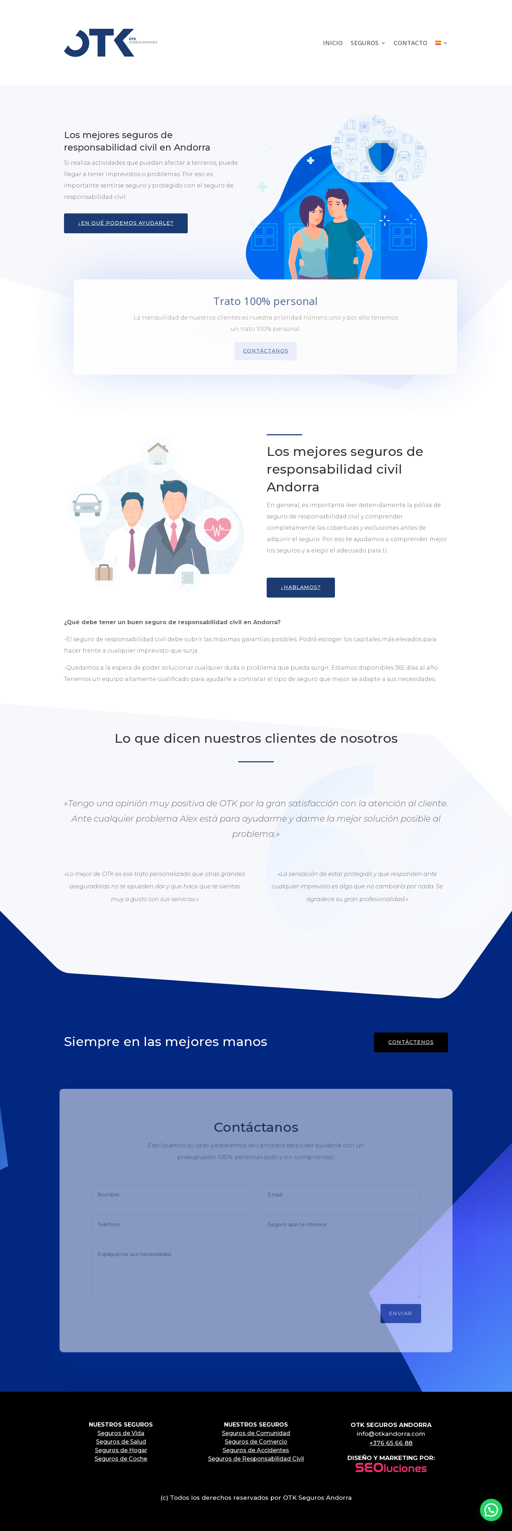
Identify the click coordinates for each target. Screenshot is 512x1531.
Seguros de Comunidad (256, 1433)
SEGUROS (365, 43)
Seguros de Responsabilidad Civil (256, 1458)
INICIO (333, 43)
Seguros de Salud (121, 1441)
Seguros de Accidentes (256, 1450)
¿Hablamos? (301, 587)
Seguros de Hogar (121, 1450)
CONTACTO (410, 43)
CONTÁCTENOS (411, 1042)
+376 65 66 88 (390, 1442)
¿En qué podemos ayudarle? (126, 223)
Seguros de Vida (120, 1433)
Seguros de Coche (121, 1458)
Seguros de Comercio (256, 1441)
